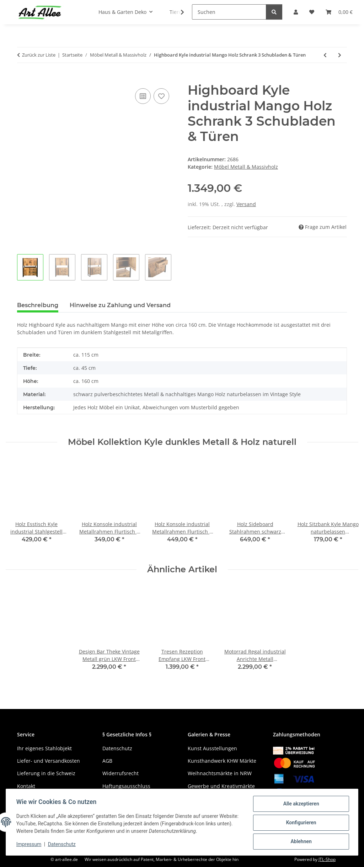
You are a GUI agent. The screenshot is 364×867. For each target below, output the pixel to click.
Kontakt (26, 786)
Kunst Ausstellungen (212, 748)
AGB (107, 760)
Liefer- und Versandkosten (48, 760)
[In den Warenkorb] (22, 79)
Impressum (29, 845)
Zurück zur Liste (38, 55)
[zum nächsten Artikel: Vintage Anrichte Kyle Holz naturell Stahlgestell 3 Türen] (339, 55)
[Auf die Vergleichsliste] (143, 96)
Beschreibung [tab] (37, 305)
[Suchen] (229, 12)
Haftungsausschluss (126, 786)
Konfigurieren (300, 823)
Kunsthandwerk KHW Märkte (222, 760)
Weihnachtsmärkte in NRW (220, 773)
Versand (246, 204)
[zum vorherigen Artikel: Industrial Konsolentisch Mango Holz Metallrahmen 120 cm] (325, 55)
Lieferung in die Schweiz (46, 773)
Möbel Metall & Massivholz (246, 166)
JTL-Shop (327, 859)
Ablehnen (299, 842)
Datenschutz (63, 845)
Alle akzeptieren (300, 805)
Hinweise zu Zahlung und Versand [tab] (120, 305)
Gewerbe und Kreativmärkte (221, 786)
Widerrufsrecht (120, 773)
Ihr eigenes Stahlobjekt (44, 748)
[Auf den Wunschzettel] (161, 96)
